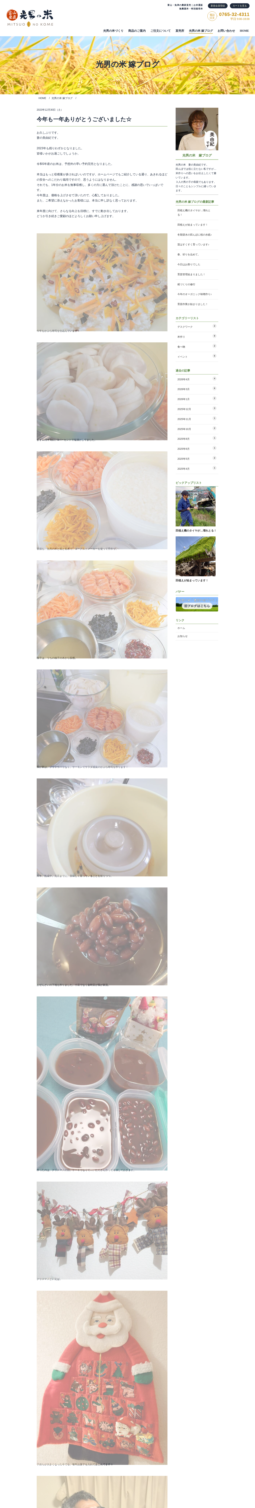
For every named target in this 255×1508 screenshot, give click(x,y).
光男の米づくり (113, 30)
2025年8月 (196, 440)
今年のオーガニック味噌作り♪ (194, 294)
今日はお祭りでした (188, 264)
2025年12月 (196, 410)
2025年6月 (196, 450)
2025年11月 (196, 420)
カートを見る (240, 5)
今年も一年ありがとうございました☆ (84, 119)
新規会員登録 (218, 5)
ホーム (181, 628)
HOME (244, 30)
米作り (196, 336)
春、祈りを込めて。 (188, 254)
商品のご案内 (137, 30)
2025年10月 (196, 430)
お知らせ (182, 636)
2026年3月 (196, 390)
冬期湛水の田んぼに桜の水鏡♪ (194, 234)
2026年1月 (196, 400)
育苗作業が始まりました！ (192, 304)
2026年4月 (196, 380)
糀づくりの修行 (186, 284)
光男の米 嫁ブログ (201, 30)
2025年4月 (196, 470)
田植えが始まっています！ (192, 224)
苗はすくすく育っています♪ (193, 244)
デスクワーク (196, 326)
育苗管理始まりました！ (191, 274)
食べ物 (196, 346)
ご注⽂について (160, 30)
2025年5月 (196, 460)
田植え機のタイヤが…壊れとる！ (194, 212)
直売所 (179, 30)
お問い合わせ (226, 30)
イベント (196, 356)
